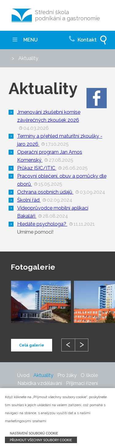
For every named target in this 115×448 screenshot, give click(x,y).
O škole (89, 375)
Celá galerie (31, 345)
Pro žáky (67, 375)
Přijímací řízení (82, 383)
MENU (25, 40)
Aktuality (43, 375)
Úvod (23, 375)
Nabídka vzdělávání (39, 383)
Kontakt (83, 38)
